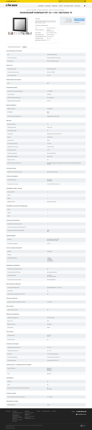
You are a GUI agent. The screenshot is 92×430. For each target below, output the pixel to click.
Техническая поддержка (29, 412)
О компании (41, 5)
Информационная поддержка (28, 414)
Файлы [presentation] (24, 47)
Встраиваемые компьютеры (17, 412)
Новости (61, 5)
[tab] (10, 33)
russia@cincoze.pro (81, 414)
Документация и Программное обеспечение (30, 418)
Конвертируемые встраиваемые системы (16, 416)
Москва (18, 1)
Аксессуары (14, 421)
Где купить (77, 5)
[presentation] (11, 34)
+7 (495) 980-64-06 (11, 1)
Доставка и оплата (68, 5)
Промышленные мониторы (17, 419)
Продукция (48, 5)
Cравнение (77, 22)
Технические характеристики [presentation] (14, 46)
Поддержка (54, 5)
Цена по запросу (69, 19)
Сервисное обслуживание (29, 416)
